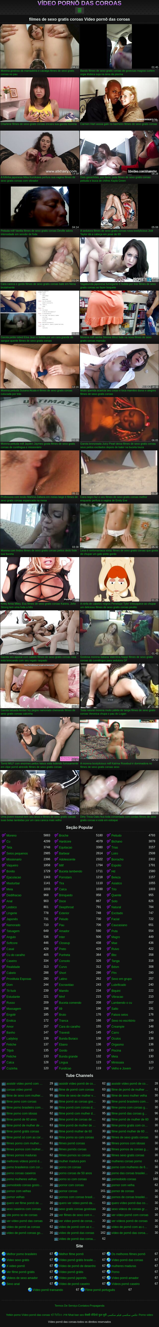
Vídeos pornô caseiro (125, 1284)
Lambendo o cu (121, 1003)
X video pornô (15, 1266)
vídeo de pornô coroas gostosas (25, 1233)
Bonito (10, 871)
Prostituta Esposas (18, 979)
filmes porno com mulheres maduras (25, 1143)
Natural (116, 907)
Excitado (117, 913)
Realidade (13, 967)
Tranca (63, 1020)
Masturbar (13, 883)
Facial (115, 919)
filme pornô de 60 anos (21, 1119)
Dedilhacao (13, 895)
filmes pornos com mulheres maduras (25, 1149)
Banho (10, 1032)
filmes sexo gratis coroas (127, 1155)
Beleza (116, 877)
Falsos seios (119, 1014)
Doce (62, 901)
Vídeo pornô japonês (73, 1278)
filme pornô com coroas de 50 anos (77, 1107)
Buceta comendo (70, 1003)
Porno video (146, 1314)
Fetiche (11, 1044)
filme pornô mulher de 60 (75, 1131)
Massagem (13, 1008)
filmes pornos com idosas (128, 1143)
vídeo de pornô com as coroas (77, 1227)
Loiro (114, 853)
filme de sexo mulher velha (129, 1095)
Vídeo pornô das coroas (79, 3)
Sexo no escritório (123, 1020)
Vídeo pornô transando (48, 1290)
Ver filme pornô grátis (20, 1272)
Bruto (62, 1014)
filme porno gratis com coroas (130, 1125)
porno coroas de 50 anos (75, 1173)
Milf (61, 865)
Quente (116, 895)
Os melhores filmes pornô (128, 1254)
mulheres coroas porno (126, 1161)
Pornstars (65, 877)
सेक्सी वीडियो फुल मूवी (96, 1314)
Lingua (63, 1062)
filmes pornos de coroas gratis (130, 1149)
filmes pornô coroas (72, 1143)
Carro (115, 1032)
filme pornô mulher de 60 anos (130, 1131)
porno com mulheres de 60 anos (130, 1167)
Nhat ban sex (76, 1314)
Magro (115, 937)
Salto (114, 1008)
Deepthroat (66, 907)
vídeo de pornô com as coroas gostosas (130, 1227)
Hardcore (65, 841)
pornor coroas (68, 1191)
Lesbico (11, 907)
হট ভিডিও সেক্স (59, 1314)
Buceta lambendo (70, 871)
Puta (114, 931)
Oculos (116, 1038)
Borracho (117, 859)
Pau (61, 925)
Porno (115, 1272)
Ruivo (115, 949)
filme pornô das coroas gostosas (130, 1113)
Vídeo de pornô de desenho (77, 1266)
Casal (10, 949)
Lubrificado (118, 985)
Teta (9, 847)
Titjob (10, 1050)
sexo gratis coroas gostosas (77, 1209)
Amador (64, 931)
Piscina (116, 1050)
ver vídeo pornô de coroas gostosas (77, 1221)
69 (60, 1008)
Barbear (64, 853)
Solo (114, 901)
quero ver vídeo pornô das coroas (77, 1203)
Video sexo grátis (17, 1260)
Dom (9, 985)
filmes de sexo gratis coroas (129, 1137)
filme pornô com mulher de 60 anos (77, 1113)
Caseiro (11, 961)
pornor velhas (15, 1197)
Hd (113, 871)
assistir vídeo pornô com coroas (25, 1083)
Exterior (64, 913)
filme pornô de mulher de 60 (129, 1119)
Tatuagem (13, 931)
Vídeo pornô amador (124, 1278)
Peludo (63, 919)
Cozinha (11, 1068)
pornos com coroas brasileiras (77, 1197)
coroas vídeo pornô (19, 1089)
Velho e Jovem (121, 1068)
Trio (113, 889)
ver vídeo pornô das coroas (24, 1221)
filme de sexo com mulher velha (25, 1095)
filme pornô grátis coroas (22, 1131)
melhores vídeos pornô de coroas (25, 1161)
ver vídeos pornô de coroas (129, 1221)
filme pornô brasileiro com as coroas (130, 1101)
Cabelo (11, 973)
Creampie (117, 1026)
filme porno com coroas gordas (130, 1107)
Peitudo (116, 835)
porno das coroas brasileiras (130, 1173)
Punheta (64, 955)
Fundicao (65, 1068)
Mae (114, 943)
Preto (62, 949)
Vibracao (117, 997)
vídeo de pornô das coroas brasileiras (130, 1233)
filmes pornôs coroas (73, 1149)
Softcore (12, 943)
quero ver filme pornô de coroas (25, 1203)
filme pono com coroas (21, 1101)
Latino (63, 979)
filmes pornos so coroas (75, 1155)
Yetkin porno (13, 1314)
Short (62, 973)
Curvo (63, 967)
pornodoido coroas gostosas (25, 1185)
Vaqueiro (12, 865)
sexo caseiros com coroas (23, 1209)
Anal (9, 901)
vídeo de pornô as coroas (23, 1227)
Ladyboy (12, 1038)
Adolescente (67, 859)
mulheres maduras (123, 1266)
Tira (61, 883)
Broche (63, 835)
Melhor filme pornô (71, 1254)
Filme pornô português (100, 1290)
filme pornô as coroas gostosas (77, 1101)
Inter (62, 937)
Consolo (64, 961)
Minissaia (117, 1062)
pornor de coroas (122, 1191)
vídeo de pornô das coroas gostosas (77, 1239)
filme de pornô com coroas (76, 1089)
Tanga (115, 961)
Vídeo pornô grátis (71, 1272)
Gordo (63, 1050)
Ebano (63, 1044)
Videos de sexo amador (22, 1278)
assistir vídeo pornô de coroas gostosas (130, 1083)
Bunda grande (68, 1056)
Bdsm (115, 967)
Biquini (115, 991)
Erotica (11, 1020)
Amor (10, 1026)
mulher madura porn (72, 1161)
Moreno (11, 835)
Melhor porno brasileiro (21, 1254)
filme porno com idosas (21, 1113)
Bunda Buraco (68, 1038)
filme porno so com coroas (76, 1137)
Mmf (62, 997)
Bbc (114, 955)
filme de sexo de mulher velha (77, 1095)
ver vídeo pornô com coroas (129, 1215)
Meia (9, 889)
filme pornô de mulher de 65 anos (77, 1125)
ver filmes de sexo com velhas (77, 1215)
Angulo (11, 937)
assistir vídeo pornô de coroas (77, 1083)
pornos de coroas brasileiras (130, 1197)
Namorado (13, 925)
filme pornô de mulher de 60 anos (25, 1125)
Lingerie (11, 913)
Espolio (116, 865)
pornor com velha (122, 1185)
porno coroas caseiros (21, 1173)
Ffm (114, 973)
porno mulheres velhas (21, 1179)
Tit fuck (11, 991)
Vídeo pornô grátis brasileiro (77, 1260)
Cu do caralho (15, 955)
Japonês (12, 919)
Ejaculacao (13, 877)
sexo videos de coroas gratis (130, 1209)
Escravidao (66, 985)
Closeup (64, 943)
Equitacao (65, 847)
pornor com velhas (18, 1191)
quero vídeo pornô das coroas (130, 1203)
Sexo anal (13, 1284)
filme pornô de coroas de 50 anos (77, 1119)
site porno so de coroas (21, 1215)
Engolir (11, 1014)
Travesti (64, 1032)
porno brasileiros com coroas (25, 1167)
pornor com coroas (71, 1185)
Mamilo (64, 991)
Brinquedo (66, 895)
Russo (10, 1003)
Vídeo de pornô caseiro (74, 1284)
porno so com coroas (73, 1179)
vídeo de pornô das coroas (76, 1233)
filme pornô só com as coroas (25, 1137)
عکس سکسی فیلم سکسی (122, 1314)
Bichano (116, 841)
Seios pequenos (17, 853)
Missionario (14, 859)
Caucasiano (119, 925)
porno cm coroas (70, 1167)
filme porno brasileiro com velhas (25, 1107)
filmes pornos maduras (21, 1155)
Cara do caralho (69, 1026)
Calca (63, 889)
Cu (8, 841)
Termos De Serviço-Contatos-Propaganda (79, 1305)
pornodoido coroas (123, 1179)
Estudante (13, 997)
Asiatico (116, 883)
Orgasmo (117, 1044)
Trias (114, 847)
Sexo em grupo (121, 979)
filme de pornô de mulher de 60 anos (130, 1089)
